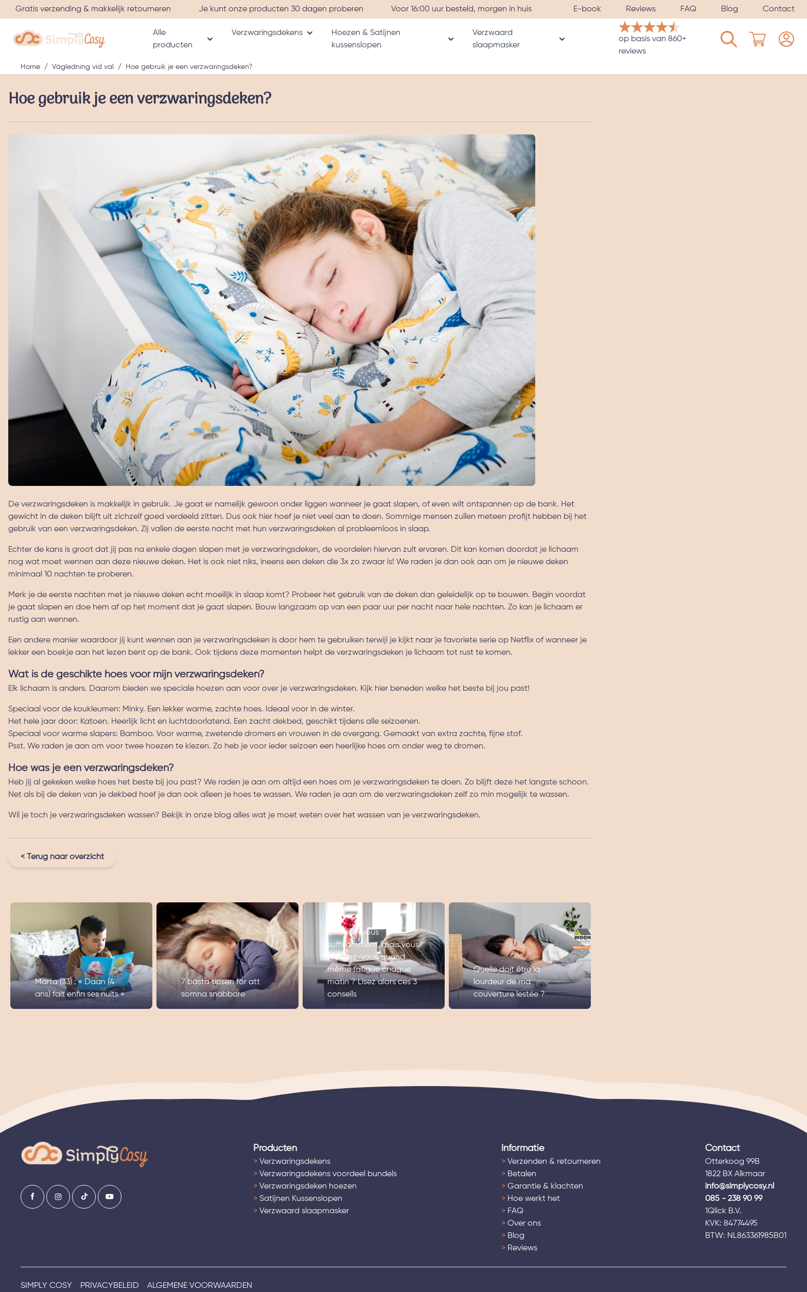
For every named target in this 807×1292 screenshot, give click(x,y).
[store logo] (59, 39)
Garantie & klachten (542, 1186)
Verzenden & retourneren (551, 1162)
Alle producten (172, 39)
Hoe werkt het (530, 1199)
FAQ (688, 9)
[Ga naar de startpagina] (85, 1154)
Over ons (521, 1223)
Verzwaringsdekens (267, 33)
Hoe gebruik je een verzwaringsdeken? (189, 67)
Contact (779, 9)
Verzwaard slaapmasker (496, 39)
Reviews (641, 9)
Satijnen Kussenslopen (297, 1199)
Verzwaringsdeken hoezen (305, 1186)
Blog (729, 9)
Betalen (518, 1174)
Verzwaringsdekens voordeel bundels (325, 1174)
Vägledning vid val (83, 67)
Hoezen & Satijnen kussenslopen (365, 39)
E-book (587, 9)
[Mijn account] (729, 39)
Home (30, 67)
